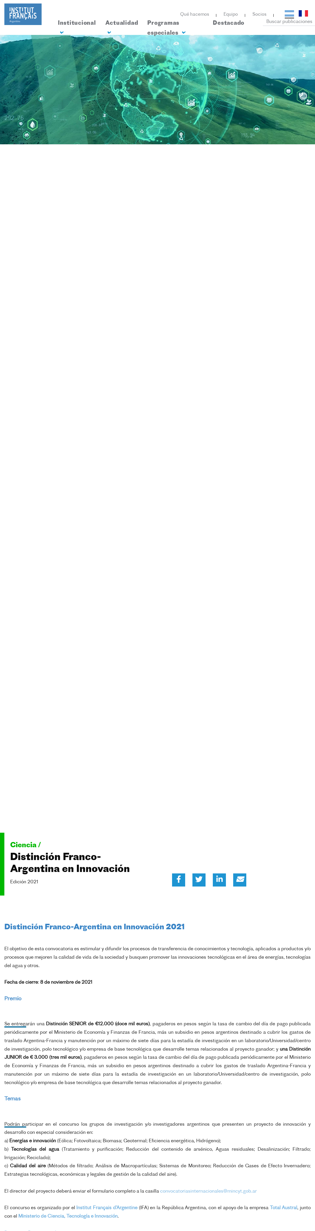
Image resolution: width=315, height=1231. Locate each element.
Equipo (231, 15)
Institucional (77, 28)
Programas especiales (166, 28)
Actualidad (121, 28)
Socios (259, 15)
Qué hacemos (194, 15)
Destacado (228, 23)
